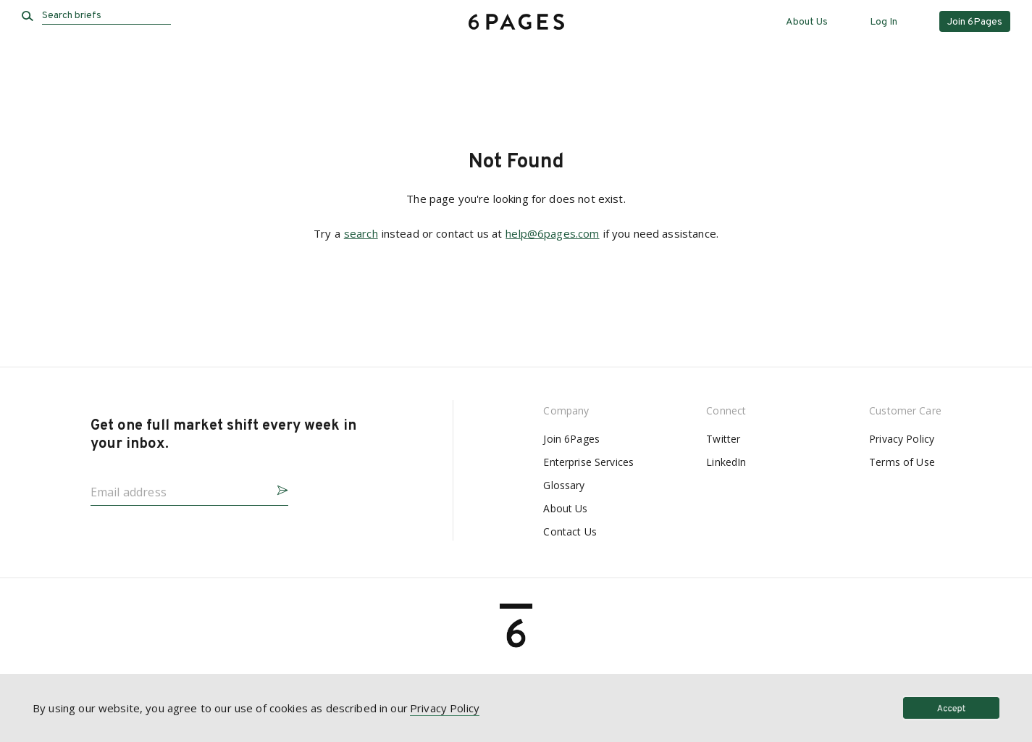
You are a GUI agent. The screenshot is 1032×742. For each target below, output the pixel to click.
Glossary (563, 485)
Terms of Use (902, 462)
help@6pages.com (552, 233)
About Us (807, 22)
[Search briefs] (106, 16)
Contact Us (569, 531)
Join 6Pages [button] (974, 22)
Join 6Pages (571, 439)
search (361, 233)
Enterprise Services (588, 462)
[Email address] (178, 487)
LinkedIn (726, 462)
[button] (276, 488)
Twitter (723, 439)
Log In (883, 22)
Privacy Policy (901, 439)
